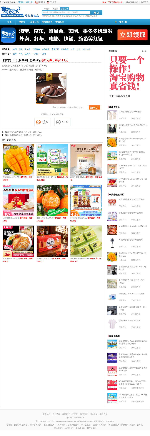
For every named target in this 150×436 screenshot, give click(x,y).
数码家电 (36, 49)
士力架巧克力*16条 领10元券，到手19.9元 (25, 132)
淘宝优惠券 (47, 22)
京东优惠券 (47, 16)
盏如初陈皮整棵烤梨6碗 (85, 260)
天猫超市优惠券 (90, 16)
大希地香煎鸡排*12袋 (17, 260)
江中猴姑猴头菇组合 (18, 219)
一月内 (43, 54)
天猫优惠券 (135, 220)
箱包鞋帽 (64, 49)
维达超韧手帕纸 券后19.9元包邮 (132, 294)
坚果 (62, 114)
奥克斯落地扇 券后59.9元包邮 (131, 240)
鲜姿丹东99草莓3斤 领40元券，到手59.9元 (25, 135)
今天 (21, 54)
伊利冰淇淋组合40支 (85, 219)
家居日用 (55, 49)
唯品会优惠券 (78, 16)
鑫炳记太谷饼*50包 (51, 260)
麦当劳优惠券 (114, 425)
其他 (78, 49)
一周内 (35, 54)
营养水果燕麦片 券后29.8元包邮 (132, 199)
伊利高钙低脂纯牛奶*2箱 (52, 178)
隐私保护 (84, 414)
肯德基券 (59, 22)
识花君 (75, 414)
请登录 (21, 2)
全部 (15, 49)
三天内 (27, 54)
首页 (9, 22)
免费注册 (29, 2)
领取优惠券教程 (131, 2)
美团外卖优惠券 (99, 425)
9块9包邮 (86, 49)
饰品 (72, 49)
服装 (21, 49)
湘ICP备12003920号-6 (75, 418)
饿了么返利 (91, 428)
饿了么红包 (56, 16)
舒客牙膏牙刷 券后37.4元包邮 (131, 213)
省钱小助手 (58, 428)
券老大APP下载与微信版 (112, 2)
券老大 (9, 425)
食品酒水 (45, 49)
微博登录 (41, 2)
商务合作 (103, 414)
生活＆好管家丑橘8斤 (51, 219)
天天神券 (61, 425)
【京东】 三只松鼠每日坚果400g (35, 60)
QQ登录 (53, 2)
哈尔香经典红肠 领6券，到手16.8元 (133, 226)
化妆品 (27, 49)
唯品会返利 (80, 428)
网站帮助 (93, 414)
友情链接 (66, 414)
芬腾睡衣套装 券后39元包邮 (130, 112)
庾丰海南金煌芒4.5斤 (17, 178)
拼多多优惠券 (67, 16)
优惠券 (22, 22)
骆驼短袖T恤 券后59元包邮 (129, 320)
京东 (51, 114)
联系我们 (144, 2)
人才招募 (56, 414)
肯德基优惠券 (35, 425)
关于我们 (46, 414)
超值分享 (34, 22)
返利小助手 (69, 428)
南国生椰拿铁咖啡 (86, 178)
